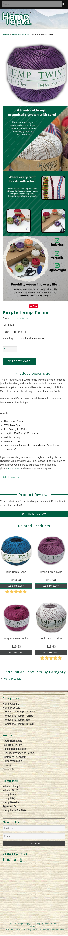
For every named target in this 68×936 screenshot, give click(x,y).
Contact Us (9, 769)
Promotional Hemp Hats (16, 719)
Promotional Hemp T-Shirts (18, 715)
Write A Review (34, 513)
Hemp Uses (9, 794)
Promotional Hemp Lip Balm (18, 723)
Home (6, 34)
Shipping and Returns (15, 748)
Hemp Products (20, 34)
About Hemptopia (12, 740)
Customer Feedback (14, 757)
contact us (14, 468)
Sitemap (33, 927)
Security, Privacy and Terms (18, 753)
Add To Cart (16, 586)
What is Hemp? (11, 786)
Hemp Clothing (11, 703)
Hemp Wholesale (12, 761)
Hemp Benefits (11, 802)
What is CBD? (11, 790)
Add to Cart (19, 361)
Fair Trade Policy (12, 744)
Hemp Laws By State (14, 810)
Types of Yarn (10, 806)
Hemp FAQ (9, 798)
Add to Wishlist (11, 477)
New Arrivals (10, 765)
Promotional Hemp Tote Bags (19, 711)
